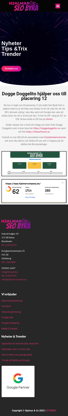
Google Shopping (10, 323)
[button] (57, 6)
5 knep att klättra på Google (15, 360)
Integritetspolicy (9, 271)
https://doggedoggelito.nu (47, 128)
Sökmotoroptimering (11, 300)
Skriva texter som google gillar (16, 354)
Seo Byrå (6, 306)
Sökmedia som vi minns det (15, 349)
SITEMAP (51, 410)
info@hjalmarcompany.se (13, 279)
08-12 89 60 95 (9, 245)
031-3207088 (8, 262)
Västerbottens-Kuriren (55, 137)
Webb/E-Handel (9, 328)
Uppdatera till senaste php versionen (20, 343)
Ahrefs (49, 119)
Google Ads (7, 317)
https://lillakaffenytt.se (38, 131)
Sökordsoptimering (11, 312)
